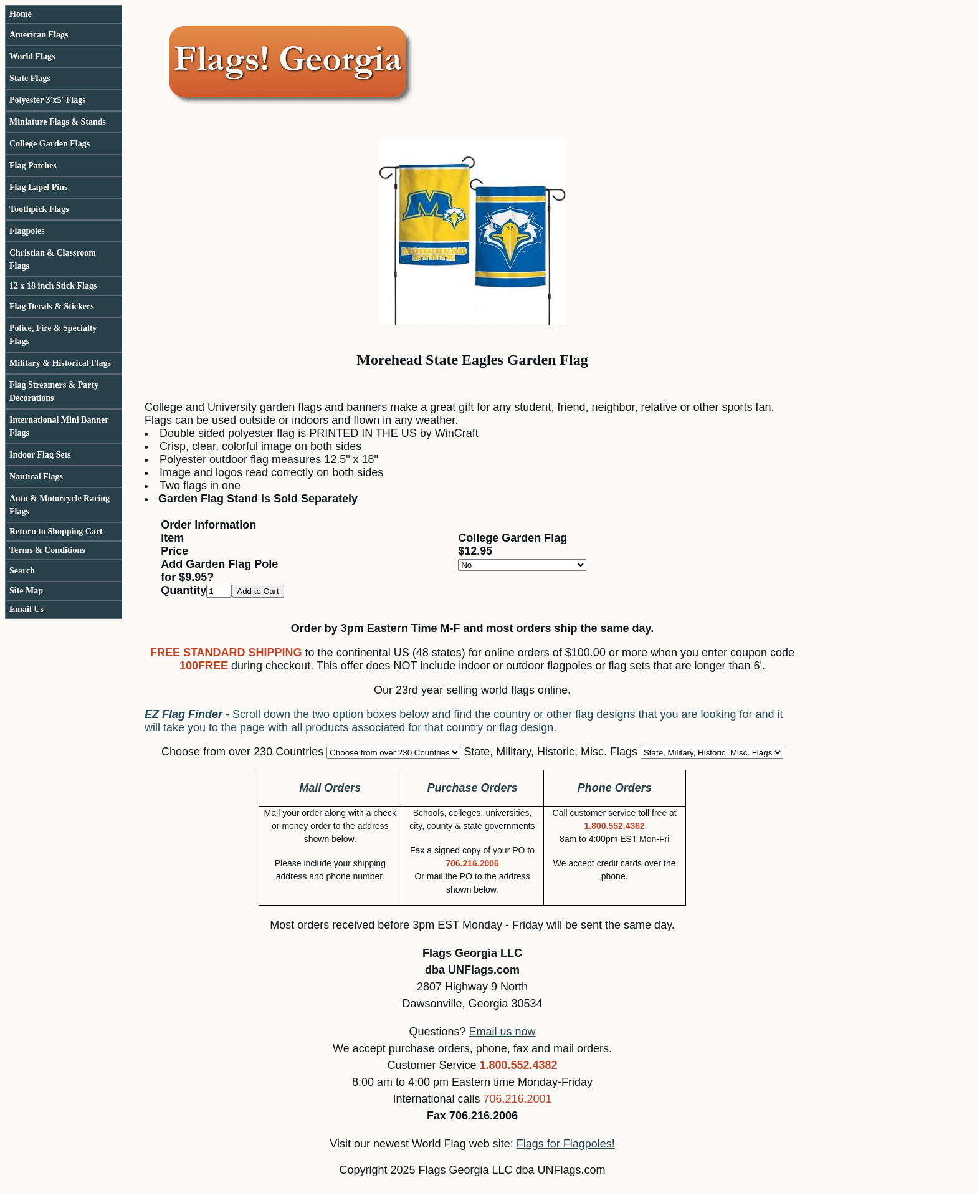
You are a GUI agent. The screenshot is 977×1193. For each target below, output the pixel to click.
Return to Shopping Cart (56, 531)
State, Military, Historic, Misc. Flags (550, 751)
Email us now (502, 1031)
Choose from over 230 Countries (242, 751)
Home (20, 14)
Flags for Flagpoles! (566, 1144)
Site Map (26, 590)
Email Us (26, 609)
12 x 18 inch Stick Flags (53, 285)
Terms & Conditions (47, 550)
